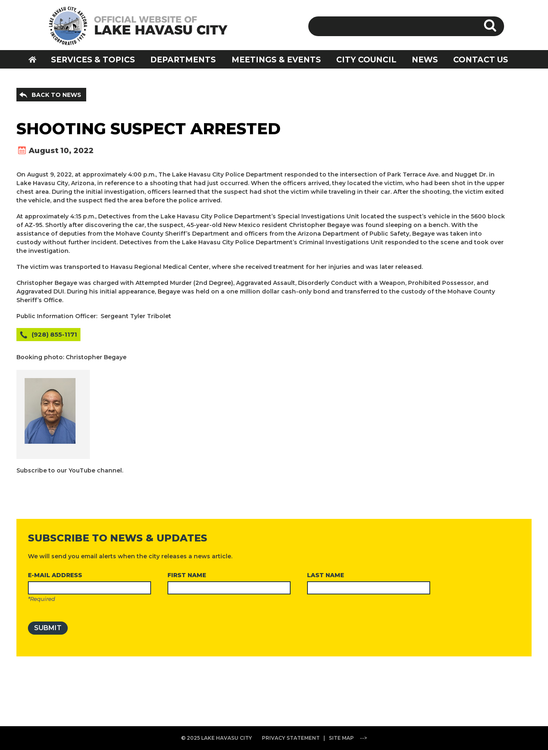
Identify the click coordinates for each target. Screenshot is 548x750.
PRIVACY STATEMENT (291, 738)
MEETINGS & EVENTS (276, 59)
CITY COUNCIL (366, 59)
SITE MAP (341, 738)
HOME (38, 59)
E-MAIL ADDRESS (55, 575)
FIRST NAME (186, 575)
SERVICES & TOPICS (93, 59)
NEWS (425, 59)
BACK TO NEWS (56, 95)
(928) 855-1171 (54, 334)
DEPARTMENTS (183, 59)
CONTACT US (480, 59)
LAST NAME (325, 575)
